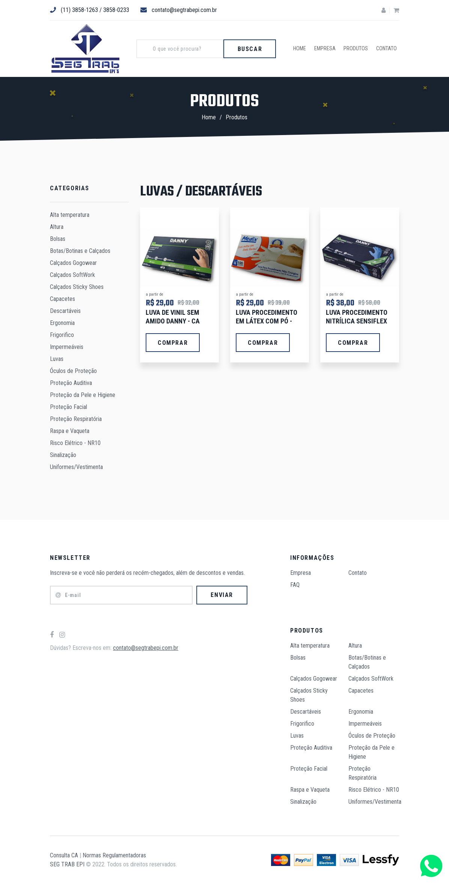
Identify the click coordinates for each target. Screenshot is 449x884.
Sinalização (63, 455)
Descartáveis (65, 310)
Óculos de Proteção (73, 370)
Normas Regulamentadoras (114, 855)
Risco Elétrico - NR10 (75, 443)
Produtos (358, 49)
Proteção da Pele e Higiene (82, 394)
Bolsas (57, 238)
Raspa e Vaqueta (69, 430)
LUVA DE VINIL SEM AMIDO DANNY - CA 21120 (173, 321)
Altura (56, 226)
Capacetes (62, 298)
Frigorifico (62, 334)
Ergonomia (62, 322)
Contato (387, 49)
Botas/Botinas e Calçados (80, 250)
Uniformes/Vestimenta (76, 467)
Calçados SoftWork (72, 274)
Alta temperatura (69, 214)
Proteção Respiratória (76, 418)
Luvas (56, 358)
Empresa (328, 49)
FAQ (295, 584)
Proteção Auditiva (71, 382)
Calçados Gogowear (73, 262)
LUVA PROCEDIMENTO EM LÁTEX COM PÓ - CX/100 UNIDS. (266, 321)
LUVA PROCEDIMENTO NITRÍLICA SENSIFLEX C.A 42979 (356, 321)
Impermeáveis (66, 346)
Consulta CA (64, 855)
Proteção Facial (68, 406)
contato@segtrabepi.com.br (178, 10)
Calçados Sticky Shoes (77, 286)
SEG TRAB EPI (67, 864)
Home (303, 49)
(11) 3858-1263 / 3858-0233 (89, 10)
